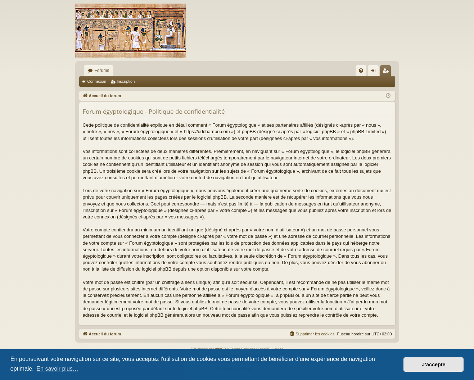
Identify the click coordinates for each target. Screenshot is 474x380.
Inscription (126, 81)
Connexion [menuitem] (374, 72)
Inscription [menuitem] (387, 72)
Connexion (97, 81)
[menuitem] (361, 70)
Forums (102, 70)
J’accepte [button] (434, 364)
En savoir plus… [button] (57, 369)
